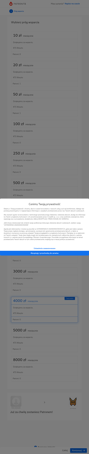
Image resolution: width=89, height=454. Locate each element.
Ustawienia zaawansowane (44, 248)
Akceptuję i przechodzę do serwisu (45, 253)
